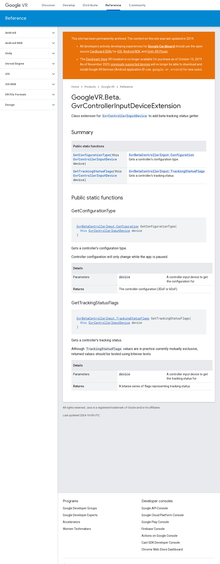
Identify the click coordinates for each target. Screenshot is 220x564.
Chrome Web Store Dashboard (162, 549)
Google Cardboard (161, 46)
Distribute (90, 5)
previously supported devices (130, 64)
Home (75, 86)
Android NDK (131, 51)
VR (16, 5)
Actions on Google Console (160, 535)
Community (137, 5)
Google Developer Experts (80, 515)
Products (90, 86)
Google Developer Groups (80, 508)
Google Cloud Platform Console (163, 515)
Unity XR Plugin (157, 51)
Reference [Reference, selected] (113, 5)
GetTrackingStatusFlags (93, 171)
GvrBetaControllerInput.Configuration (161, 155)
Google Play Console (155, 522)
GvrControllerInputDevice (124, 116)
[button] (25, 32)
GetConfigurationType (91, 155)
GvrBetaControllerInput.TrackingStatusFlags (167, 171)
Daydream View (96, 59)
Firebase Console (153, 529)
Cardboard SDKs (101, 51)
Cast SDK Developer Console (161, 542)
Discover (48, 5)
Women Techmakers (77, 529)
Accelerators (71, 522)
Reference (15, 18)
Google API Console (155, 508)
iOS (119, 51)
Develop (69, 5)
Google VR (108, 86)
